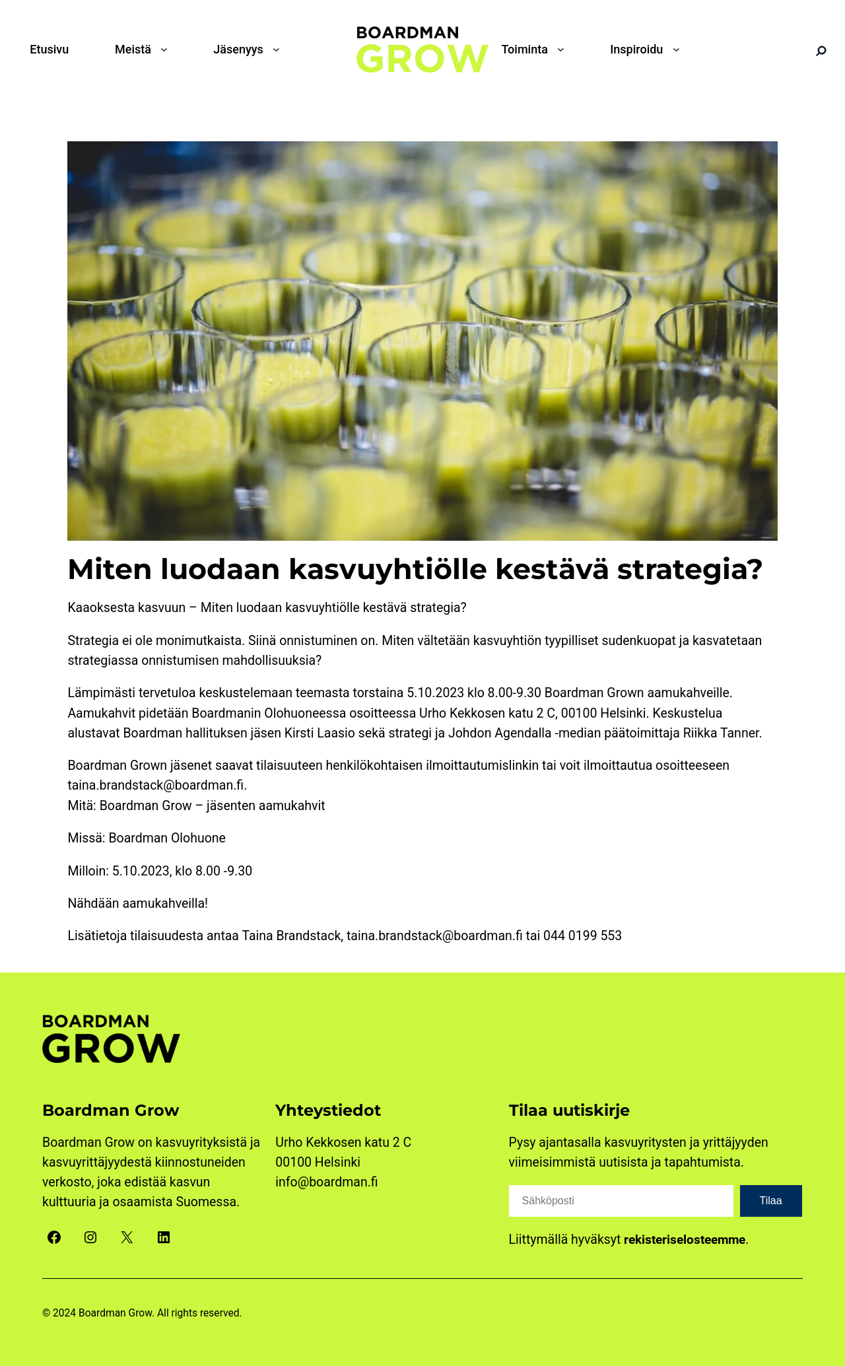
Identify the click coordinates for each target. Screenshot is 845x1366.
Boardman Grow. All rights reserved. (160, 1313)
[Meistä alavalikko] (167, 49)
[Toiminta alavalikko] (563, 49)
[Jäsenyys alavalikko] (279, 49)
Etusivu (49, 49)
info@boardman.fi (326, 1182)
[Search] (821, 51)
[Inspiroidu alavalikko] (679, 49)
